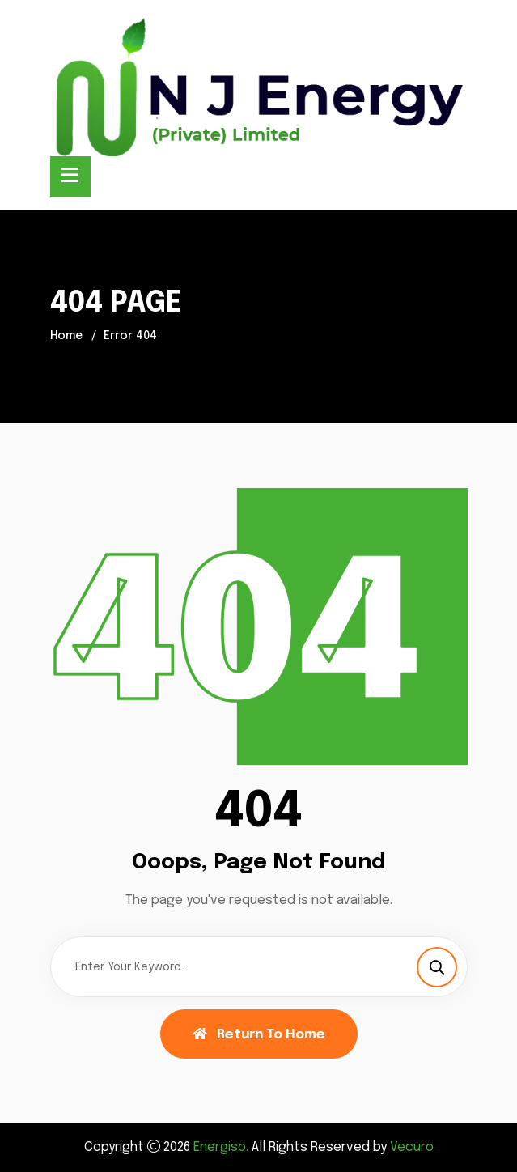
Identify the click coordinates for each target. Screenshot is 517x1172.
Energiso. (220, 1147)
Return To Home (259, 1034)
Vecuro (412, 1147)
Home (66, 336)
